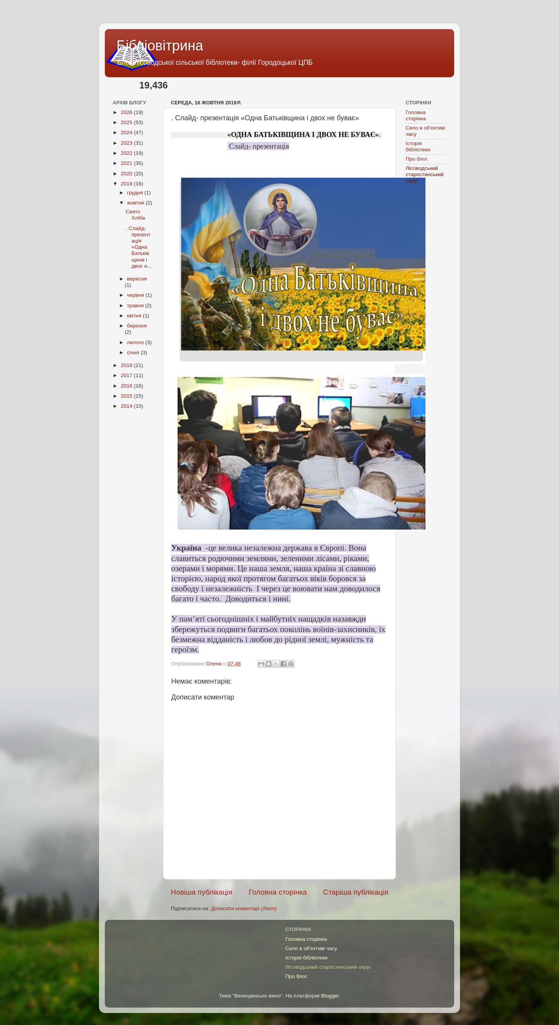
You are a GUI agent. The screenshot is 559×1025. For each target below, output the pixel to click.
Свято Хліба (135, 215)
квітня (135, 316)
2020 (127, 174)
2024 (127, 132)
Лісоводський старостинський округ (425, 174)
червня (136, 295)
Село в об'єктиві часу (311, 948)
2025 (127, 122)
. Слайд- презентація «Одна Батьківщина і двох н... (138, 247)
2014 (127, 406)
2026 (127, 112)
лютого (136, 342)
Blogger (330, 996)
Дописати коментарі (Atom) (243, 908)
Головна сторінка (278, 892)
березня (137, 326)
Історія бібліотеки (418, 146)
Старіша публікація (355, 892)
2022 (127, 153)
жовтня (136, 203)
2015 (127, 396)
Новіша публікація (202, 892)
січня (134, 352)
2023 (127, 143)
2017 (127, 375)
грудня (135, 193)
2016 (127, 386)
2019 (127, 184)
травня (136, 305)
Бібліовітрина (159, 46)
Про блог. (417, 159)
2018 (127, 365)
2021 (127, 163)
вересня (137, 279)
